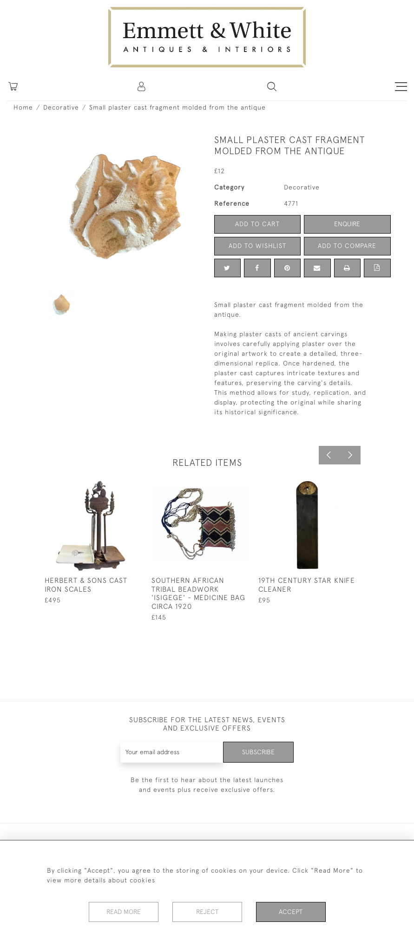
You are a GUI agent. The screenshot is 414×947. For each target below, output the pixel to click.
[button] (271, 86)
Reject (207, 911)
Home (23, 107)
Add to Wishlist (257, 245)
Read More (123, 911)
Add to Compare (347, 245)
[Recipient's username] (171, 752)
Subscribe (258, 752)
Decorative (61, 107)
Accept (290, 911)
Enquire (347, 224)
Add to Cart (257, 224)
